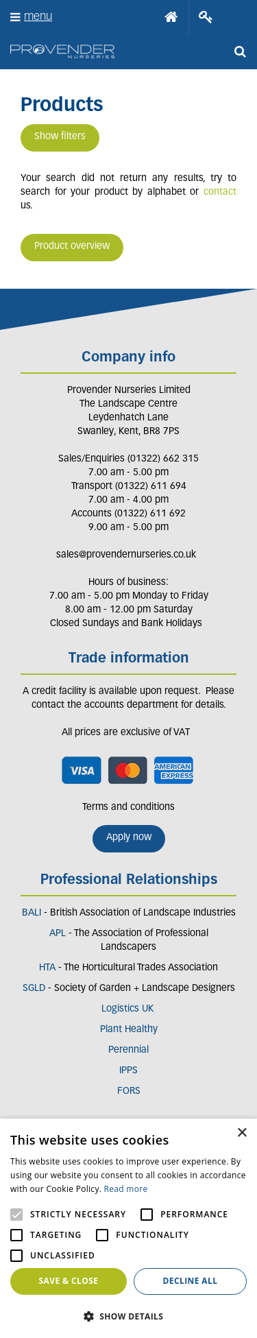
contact (220, 192)
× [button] (241, 1133)
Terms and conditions (128, 807)
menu (38, 17)
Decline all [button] (190, 1281)
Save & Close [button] (69, 1281)
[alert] (128, 1228)
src (240, 51)
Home (171, 17)
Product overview (72, 246)
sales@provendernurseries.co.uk (126, 555)
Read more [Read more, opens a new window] (126, 1189)
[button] (128, 1315)
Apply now (128, 838)
